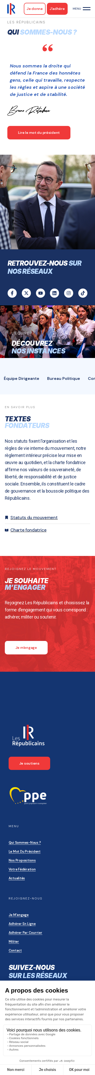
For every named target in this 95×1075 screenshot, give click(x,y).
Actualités (17, 878)
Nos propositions (22, 860)
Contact (15, 950)
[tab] (21, 378)
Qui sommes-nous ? (25, 842)
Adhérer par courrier (25, 932)
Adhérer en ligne (22, 924)
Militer (14, 941)
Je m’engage (19, 915)
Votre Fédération (22, 869)
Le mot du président (25, 851)
